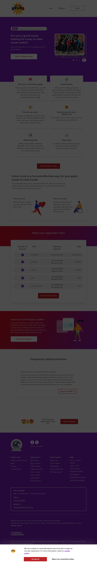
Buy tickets (34, 460)
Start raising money (24, 56)
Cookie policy (16, 469)
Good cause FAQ (56, 469)
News (13, 463)
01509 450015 (19, 500)
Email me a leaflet (24, 339)
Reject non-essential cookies (63, 559)
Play (50, 8)
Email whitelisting (76, 471)
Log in (77, 8)
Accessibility (74, 474)
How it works (35, 472)
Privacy (13, 466)
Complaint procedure (78, 477)
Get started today (48, 166)
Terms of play (75, 468)
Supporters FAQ (36, 469)
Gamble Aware (16, 525)
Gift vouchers (35, 463)
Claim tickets (35, 466)
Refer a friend (35, 481)
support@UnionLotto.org (23, 507)
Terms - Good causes (75, 461)
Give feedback (69, 421)
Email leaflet (54, 466)
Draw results (35, 475)
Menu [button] (62, 8)
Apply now (54, 460)
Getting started (56, 472)
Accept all (35, 559)
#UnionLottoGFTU (36, 446)
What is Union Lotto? (19, 460)
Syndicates (34, 478)
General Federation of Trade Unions (44, 541)
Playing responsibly (77, 480)
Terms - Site (74, 466)
